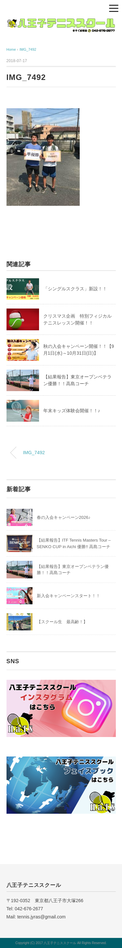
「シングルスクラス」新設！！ (75, 288)
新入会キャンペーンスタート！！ (68, 595)
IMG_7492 (28, 49)
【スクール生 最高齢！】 (62, 621)
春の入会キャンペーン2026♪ (63, 517)
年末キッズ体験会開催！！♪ (71, 410)
